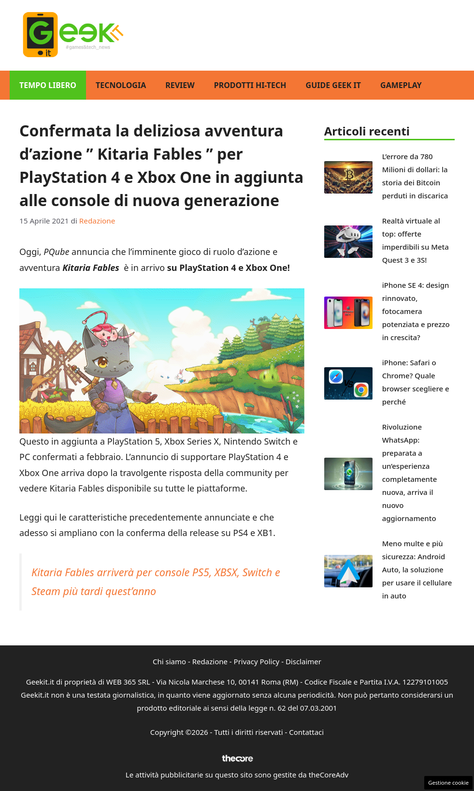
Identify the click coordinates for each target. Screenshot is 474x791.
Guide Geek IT (333, 85)
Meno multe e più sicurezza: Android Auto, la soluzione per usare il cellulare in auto (417, 569)
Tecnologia (121, 85)
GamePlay (401, 85)
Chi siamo (169, 661)
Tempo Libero (47, 85)
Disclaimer (303, 661)
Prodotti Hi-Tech (250, 85)
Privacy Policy (257, 661)
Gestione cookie (448, 782)
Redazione (210, 661)
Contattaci (306, 732)
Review (180, 85)
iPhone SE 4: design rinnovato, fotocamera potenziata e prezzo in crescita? (416, 311)
